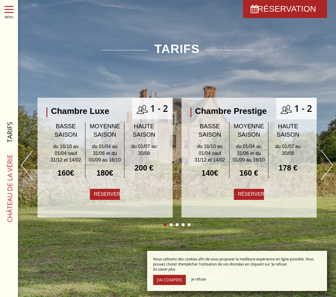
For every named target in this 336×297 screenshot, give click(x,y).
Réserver (107, 194)
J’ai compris (169, 280)
